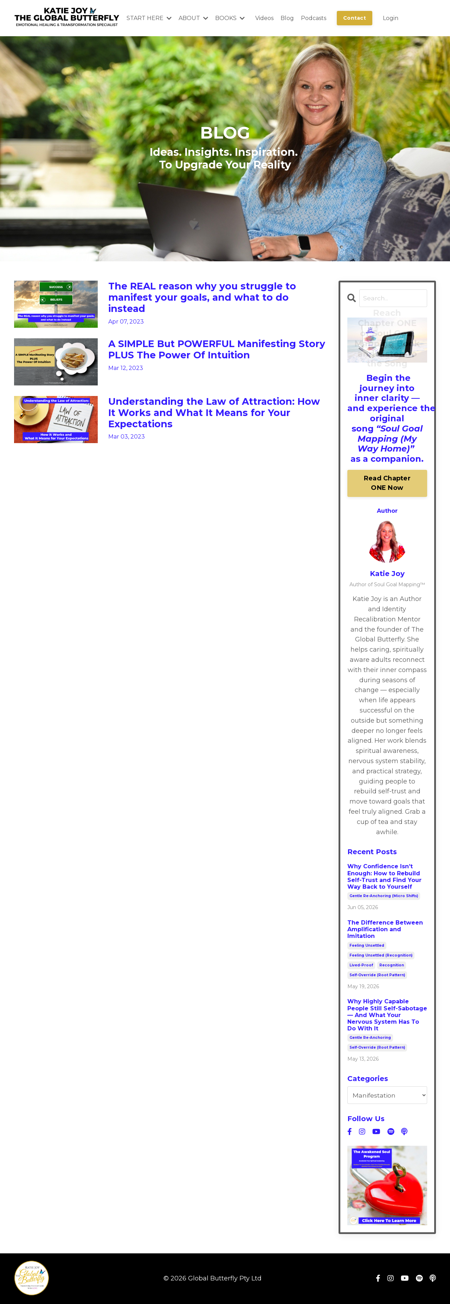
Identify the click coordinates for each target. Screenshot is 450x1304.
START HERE (149, 18)
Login (390, 18)
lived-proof (361, 965)
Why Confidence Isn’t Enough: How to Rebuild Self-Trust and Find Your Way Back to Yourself (384, 877)
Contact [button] (354, 18)
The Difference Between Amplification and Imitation (385, 930)
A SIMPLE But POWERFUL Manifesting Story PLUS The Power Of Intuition (213, 353)
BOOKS (230, 18)
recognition (391, 965)
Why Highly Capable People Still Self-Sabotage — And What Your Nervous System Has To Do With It (387, 1016)
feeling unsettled (366, 946)
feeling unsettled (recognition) (380, 955)
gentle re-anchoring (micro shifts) (383, 896)
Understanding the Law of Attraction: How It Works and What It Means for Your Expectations (211, 417)
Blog (287, 18)
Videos (264, 18)
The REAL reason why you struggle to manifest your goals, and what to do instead (211, 300)
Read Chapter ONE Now (387, 483)
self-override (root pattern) (377, 975)
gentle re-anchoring (370, 1038)
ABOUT (193, 18)
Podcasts (313, 18)
